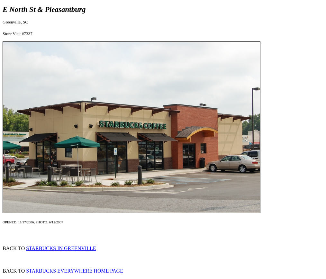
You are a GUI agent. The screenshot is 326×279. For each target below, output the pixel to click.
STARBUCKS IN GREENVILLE (61, 248)
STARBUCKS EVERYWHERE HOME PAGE (74, 271)
